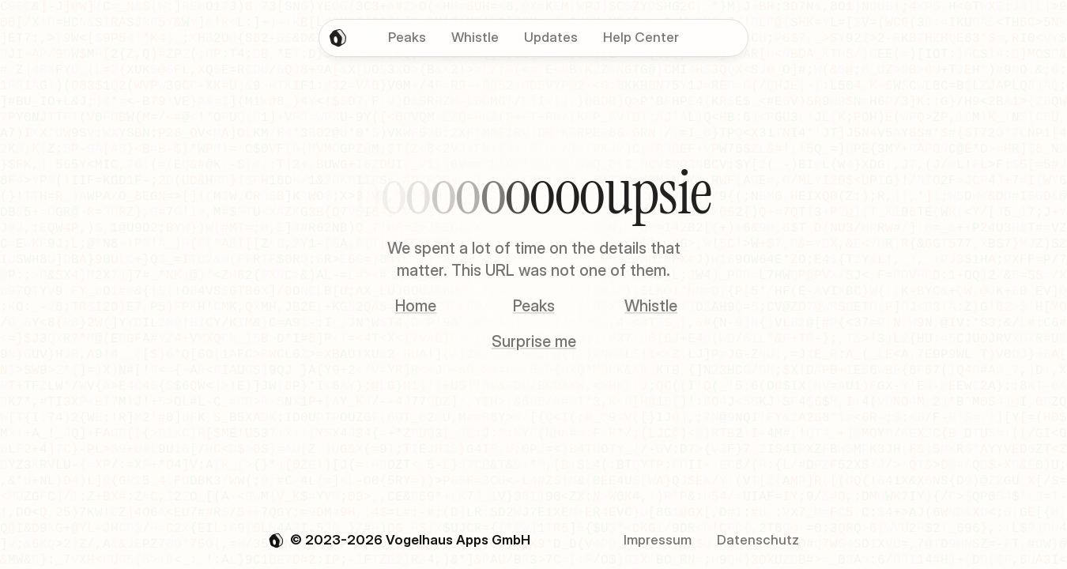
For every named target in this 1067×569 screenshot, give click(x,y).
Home (415, 305)
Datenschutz (758, 540)
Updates (551, 37)
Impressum (658, 540)
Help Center (641, 37)
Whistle (650, 305)
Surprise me (534, 341)
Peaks (534, 305)
